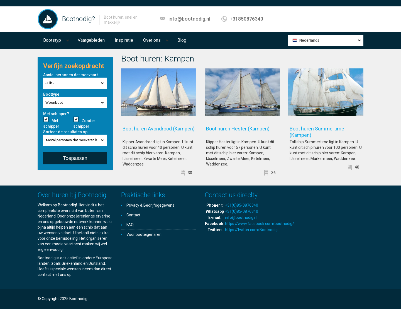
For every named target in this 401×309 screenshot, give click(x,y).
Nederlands (309, 40)
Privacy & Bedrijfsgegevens (150, 205)
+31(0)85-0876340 (241, 205)
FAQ (130, 225)
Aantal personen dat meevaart (70, 75)
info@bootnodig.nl (189, 19)
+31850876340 (246, 19)
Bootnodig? (78, 19)
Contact (133, 215)
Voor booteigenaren (144, 234)
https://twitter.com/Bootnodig (251, 230)
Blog (181, 40)
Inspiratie (124, 40)
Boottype (51, 94)
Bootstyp (52, 40)
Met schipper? (56, 114)
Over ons (152, 40)
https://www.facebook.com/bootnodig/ (259, 223)
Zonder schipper (84, 123)
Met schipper (51, 123)
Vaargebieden (91, 40)
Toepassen (75, 158)
